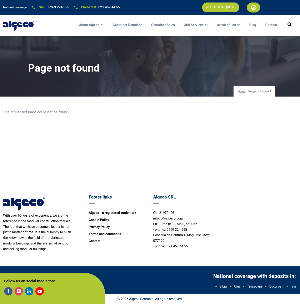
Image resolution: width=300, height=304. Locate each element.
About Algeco (89, 25)
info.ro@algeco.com (168, 218)
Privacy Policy (99, 227)
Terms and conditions (105, 234)
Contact (271, 25)
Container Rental (125, 25)
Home (242, 91)
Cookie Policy (99, 220)
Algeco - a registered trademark (112, 213)
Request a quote (220, 7)
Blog (252, 25)
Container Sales (163, 25)
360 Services (194, 25)
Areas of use (226, 25)
